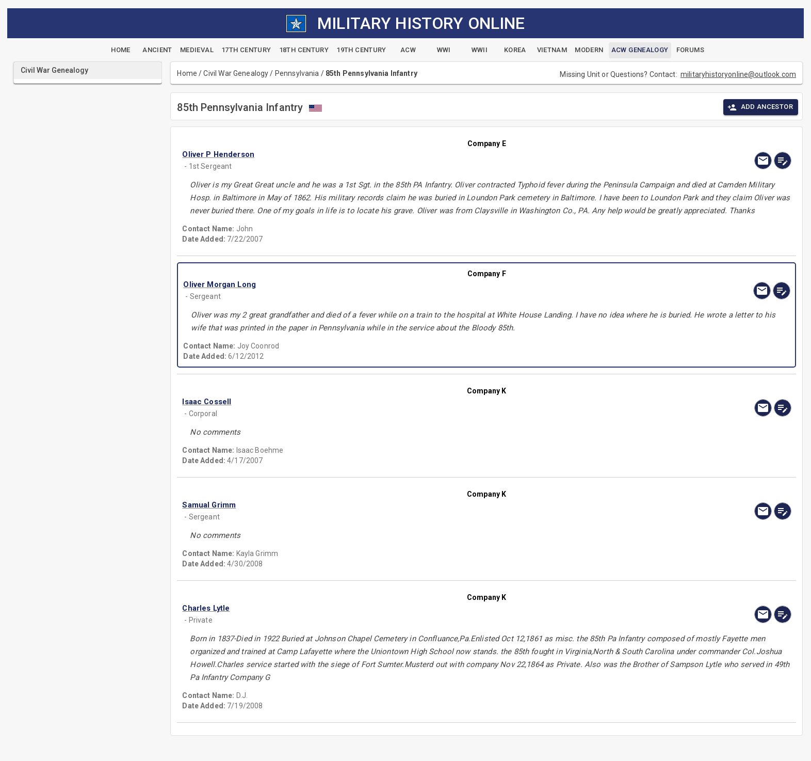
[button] (395, 154)
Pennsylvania (297, 73)
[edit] (782, 160)
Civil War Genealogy (235, 73)
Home (187, 73)
